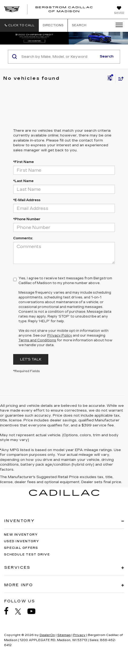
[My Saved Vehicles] (119, 10)
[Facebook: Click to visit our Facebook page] (9, 611)
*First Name (23, 162)
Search (106, 56)
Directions (53, 25)
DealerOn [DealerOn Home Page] (47, 635)
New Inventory (21, 534)
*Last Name (23, 181)
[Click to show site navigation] (117, 25)
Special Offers (21, 548)
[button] (19, 25)
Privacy (79, 635)
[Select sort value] (119, 78)
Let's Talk (30, 359)
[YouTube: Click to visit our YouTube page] (34, 611)
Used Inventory (21, 541)
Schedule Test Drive (27, 554)
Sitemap (64, 635)
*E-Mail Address (26, 200)
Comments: (23, 238)
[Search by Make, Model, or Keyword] (58, 56)
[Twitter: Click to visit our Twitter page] (20, 611)
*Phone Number (26, 219)
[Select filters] (110, 78)
